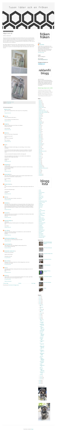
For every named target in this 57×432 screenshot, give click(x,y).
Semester (40, 148)
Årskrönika (40, 174)
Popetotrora (41, 226)
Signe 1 (5, 116)
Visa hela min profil (41, 52)
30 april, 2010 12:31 (8, 120)
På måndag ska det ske (47, 259)
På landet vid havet (7, 184)
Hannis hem (41, 205)
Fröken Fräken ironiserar (43, 111)
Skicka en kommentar (8, 281)
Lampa (40, 131)
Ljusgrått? (41, 374)
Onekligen (40, 225)
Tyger (40, 163)
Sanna (5, 267)
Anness (40, 191)
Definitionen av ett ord (42, 372)
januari (41, 378)
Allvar (40, 100)
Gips (39, 117)
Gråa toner (41, 356)
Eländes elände (41, 107)
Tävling (40, 164)
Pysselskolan (41, 143)
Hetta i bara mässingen (47, 282)
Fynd (39, 114)
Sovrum (40, 157)
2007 (40, 383)
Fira (39, 108)
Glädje (40, 118)
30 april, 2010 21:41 (8, 235)
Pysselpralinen (41, 227)
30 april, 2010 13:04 (8, 129)
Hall (39, 119)
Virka (39, 171)
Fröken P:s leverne (42, 202)
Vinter (40, 170)
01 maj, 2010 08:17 (8, 257)
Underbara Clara (41, 237)
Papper (40, 140)
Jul (39, 124)
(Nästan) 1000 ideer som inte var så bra (42, 347)
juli (40, 314)
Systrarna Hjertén (7, 174)
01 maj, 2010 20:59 (8, 279)
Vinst (39, 169)
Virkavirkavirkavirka (42, 366)
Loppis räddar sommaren (48, 276)
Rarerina (40, 232)
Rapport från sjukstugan (42, 325)
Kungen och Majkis (42, 213)
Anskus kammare (41, 192)
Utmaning (40, 165)
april (41, 318)
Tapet (40, 160)
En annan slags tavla (47, 265)
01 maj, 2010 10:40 (8, 272)
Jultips (40, 125)
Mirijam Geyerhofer (42, 219)
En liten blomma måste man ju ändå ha (42, 359)
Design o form (41, 197)
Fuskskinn (40, 113)
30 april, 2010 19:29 (8, 209)
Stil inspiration (41, 233)
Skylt (39, 152)
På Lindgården (41, 231)
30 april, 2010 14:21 (8, 141)
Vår (39, 172)
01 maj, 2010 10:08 (8, 264)
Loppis (40, 134)
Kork (39, 128)
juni (40, 315)
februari (41, 377)
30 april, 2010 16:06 (8, 199)
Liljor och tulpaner (42, 215)
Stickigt (45, 288)
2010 (40, 303)
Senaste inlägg (5, 283)
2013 (40, 299)
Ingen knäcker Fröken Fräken (42, 354)
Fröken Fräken (41, 44)
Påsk (39, 146)
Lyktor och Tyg (6, 260)
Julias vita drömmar (42, 210)
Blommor (40, 103)
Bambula (40, 193)
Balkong (40, 102)
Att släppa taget (41, 339)
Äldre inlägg (33, 283)
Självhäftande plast (42, 151)
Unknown (5, 275)
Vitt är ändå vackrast (41, 322)
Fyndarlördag (42, 330)
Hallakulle (40, 203)
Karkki (40, 211)
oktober (41, 309)
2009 (40, 380)
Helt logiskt (41, 331)
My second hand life (42, 222)
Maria (40, 216)
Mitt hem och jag (41, 220)
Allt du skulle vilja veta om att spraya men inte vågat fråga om (48, 243)
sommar (40, 154)
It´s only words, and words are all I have (42, 334)
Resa (40, 147)
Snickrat (40, 153)
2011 (40, 302)
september (41, 310)
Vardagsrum (41, 166)
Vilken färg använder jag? (43, 168)
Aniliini (40, 190)
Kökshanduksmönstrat (42, 362)
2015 (40, 296)
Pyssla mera (41, 228)
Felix (5, 144)
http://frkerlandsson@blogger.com (10, 238)
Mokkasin (40, 221)
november (41, 307)
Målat (40, 136)
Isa (39, 208)
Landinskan (41, 214)
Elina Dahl (40, 198)
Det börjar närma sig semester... (47, 271)
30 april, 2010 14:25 (8, 161)
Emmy (40, 199)
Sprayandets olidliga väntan (48, 253)
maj (40, 317)
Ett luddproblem (42, 344)
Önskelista (40, 175)
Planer (40, 141)
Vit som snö (6, 212)
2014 (40, 298)
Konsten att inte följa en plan (42, 351)
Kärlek (40, 129)
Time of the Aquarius (42, 236)
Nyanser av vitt (6, 109)
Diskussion (40, 106)
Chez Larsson (41, 196)
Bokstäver (40, 105)
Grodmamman (6, 164)
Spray (40, 158)
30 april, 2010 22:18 (8, 247)
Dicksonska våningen (8, 220)
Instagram (40, 123)
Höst (39, 120)
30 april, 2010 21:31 (8, 227)
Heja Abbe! (40, 207)
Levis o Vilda (6, 230)
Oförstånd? (41, 337)
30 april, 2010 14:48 (8, 171)
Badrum (40, 101)
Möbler (40, 137)
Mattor (40, 135)
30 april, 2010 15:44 (8, 193)
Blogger (32, 429)
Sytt (39, 159)
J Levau (40, 209)
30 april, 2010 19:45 (8, 217)
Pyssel (40, 142)
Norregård (6, 124)
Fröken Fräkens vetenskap (43, 112)
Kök (39, 130)
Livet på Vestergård (7, 244)
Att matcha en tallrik (42, 341)
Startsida (19, 283)
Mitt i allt (41, 367)
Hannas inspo (41, 204)
